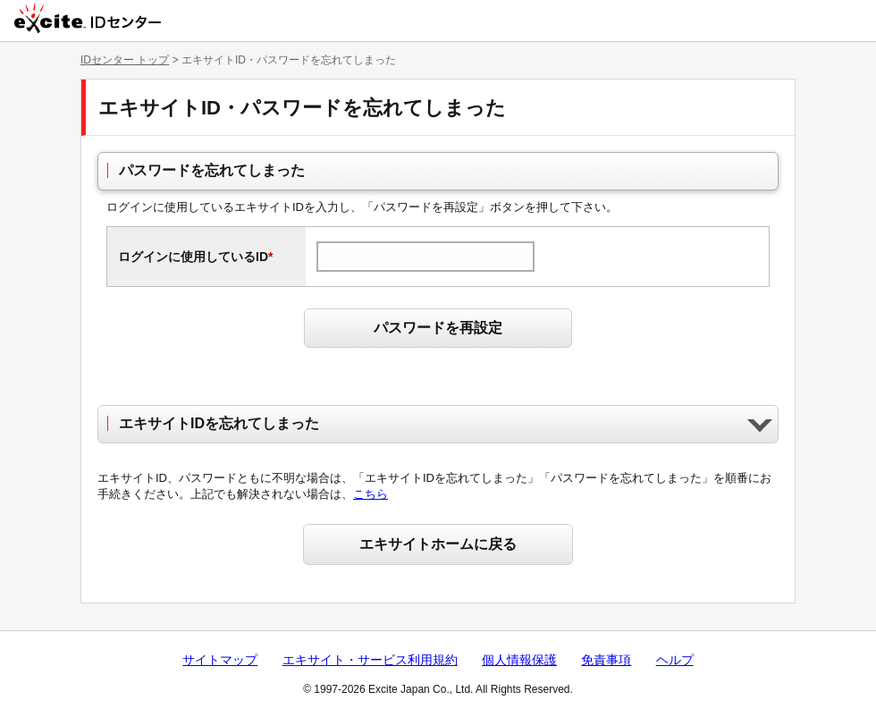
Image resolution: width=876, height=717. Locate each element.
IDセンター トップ (124, 60)
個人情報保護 (519, 660)
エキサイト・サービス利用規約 (370, 660)
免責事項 (606, 660)
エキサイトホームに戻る (438, 544)
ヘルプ (675, 660)
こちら (370, 494)
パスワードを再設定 (438, 327)
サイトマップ (219, 660)
